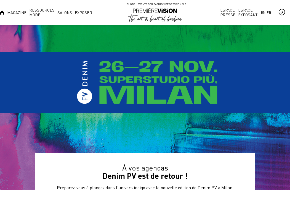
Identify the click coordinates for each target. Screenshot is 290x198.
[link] (16, 12)
